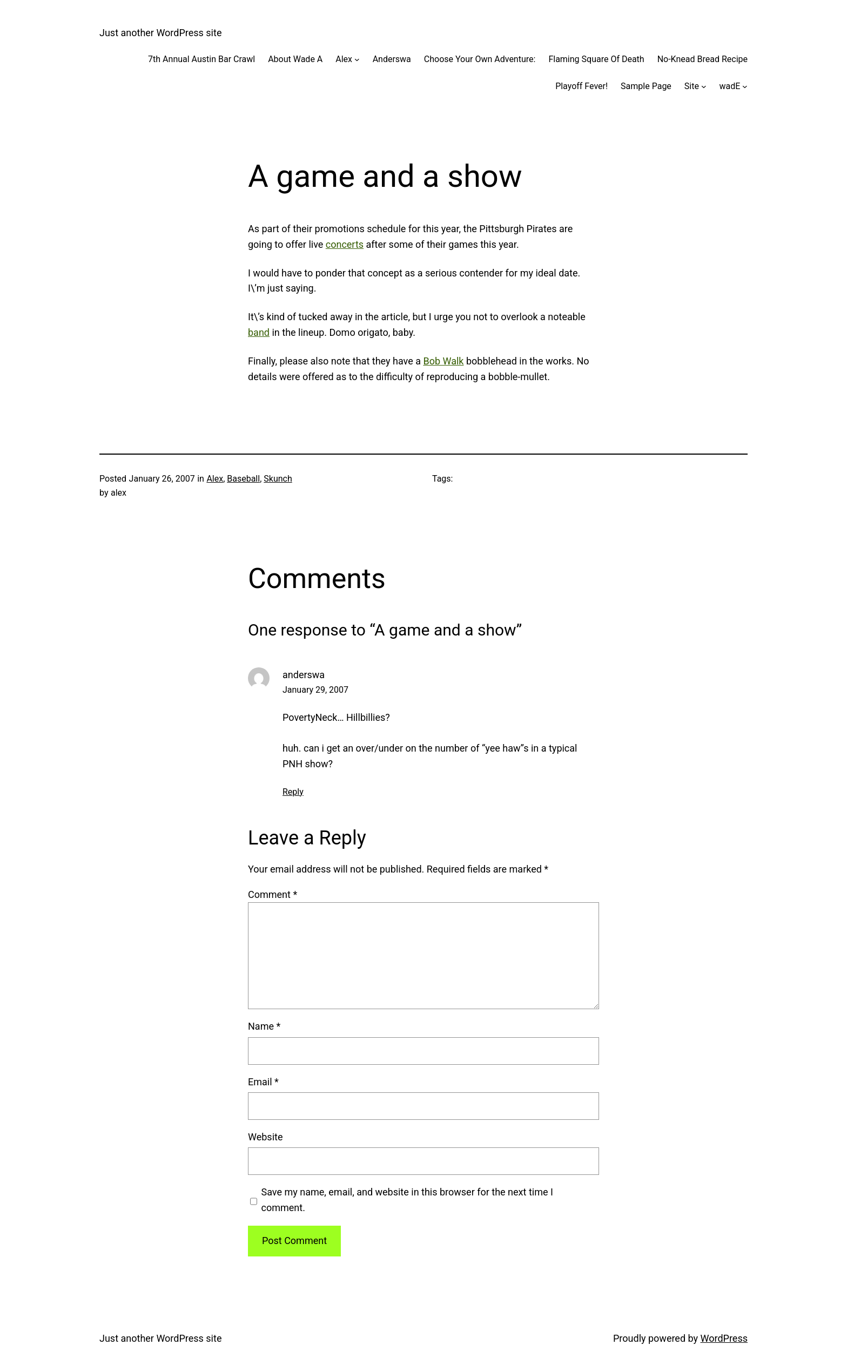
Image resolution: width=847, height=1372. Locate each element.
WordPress (724, 1338)
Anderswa (392, 59)
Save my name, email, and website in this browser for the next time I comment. (407, 1199)
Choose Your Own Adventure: (480, 59)
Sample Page (646, 86)
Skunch (278, 479)
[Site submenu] (704, 86)
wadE (730, 86)
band (259, 332)
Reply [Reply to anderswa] (293, 792)
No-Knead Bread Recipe (702, 59)
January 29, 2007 (315, 690)
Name (264, 1026)
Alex (343, 59)
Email (263, 1081)
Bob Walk (443, 361)
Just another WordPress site (160, 32)
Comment (272, 894)
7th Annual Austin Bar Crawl (201, 59)
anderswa (304, 674)
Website (265, 1137)
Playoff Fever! (581, 86)
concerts (345, 244)
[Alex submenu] (357, 59)
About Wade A (295, 59)
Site (691, 86)
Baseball (243, 479)
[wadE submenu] (745, 86)
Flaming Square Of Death (596, 59)
